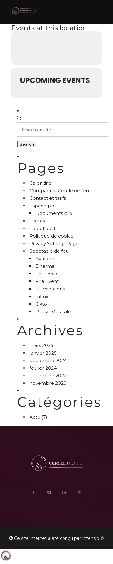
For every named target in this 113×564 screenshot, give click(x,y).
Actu (35, 417)
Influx (42, 296)
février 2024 (43, 368)
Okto (41, 304)
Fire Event (47, 281)
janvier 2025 (43, 353)
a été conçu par (64, 538)
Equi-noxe (47, 274)
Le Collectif (42, 228)
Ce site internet (30, 538)
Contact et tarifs (48, 198)
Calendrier (41, 183)
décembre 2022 (48, 375)
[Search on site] (62, 129)
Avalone (45, 258)
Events (37, 221)
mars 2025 (41, 345)
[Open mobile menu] (101, 12)
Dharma (45, 266)
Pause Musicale (53, 311)
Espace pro (43, 206)
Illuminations (50, 289)
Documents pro (54, 213)
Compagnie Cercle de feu (59, 190)
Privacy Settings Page (54, 243)
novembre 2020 (48, 383)
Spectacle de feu (49, 251)
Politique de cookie (52, 236)
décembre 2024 (48, 360)
